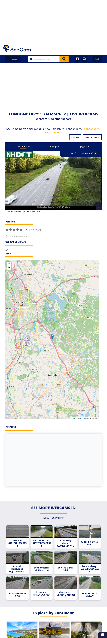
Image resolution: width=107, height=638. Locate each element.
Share (75, 137)
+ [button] (9, 264)
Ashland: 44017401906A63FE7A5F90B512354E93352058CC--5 (17, 543)
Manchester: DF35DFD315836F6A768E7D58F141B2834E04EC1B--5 (66, 595)
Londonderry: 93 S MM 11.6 (41, 569)
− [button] (9, 268)
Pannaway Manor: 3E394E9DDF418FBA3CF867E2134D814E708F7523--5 (66, 543)
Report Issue (92, 137)
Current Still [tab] (23, 146)
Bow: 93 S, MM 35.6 (65, 569)
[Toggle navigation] (100, 48)
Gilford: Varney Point (89, 543)
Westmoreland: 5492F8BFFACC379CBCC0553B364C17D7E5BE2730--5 (42, 543)
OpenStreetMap (84, 418)
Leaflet (74, 418)
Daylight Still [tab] (83, 146)
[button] (95, 153)
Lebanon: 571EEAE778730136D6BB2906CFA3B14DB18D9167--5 (42, 595)
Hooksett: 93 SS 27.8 (17, 595)
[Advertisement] (53, 20)
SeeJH (97, 59)
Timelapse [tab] (53, 146)
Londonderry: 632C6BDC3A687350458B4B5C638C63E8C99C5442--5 (90, 569)
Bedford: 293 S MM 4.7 (89, 595)
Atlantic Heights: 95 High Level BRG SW (17, 569)
